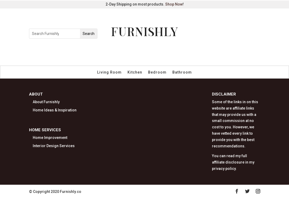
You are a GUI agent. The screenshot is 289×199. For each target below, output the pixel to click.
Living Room (109, 72)
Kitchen (134, 72)
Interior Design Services (54, 146)
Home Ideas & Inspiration (55, 110)
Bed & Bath (147, 54)
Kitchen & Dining (114, 54)
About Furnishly (46, 102)
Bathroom (182, 72)
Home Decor (80, 54)
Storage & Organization (186, 54)
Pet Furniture (169, 60)
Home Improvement (50, 137)
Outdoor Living (230, 54)
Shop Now (174, 4)
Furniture (53, 54)
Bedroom (157, 72)
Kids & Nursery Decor (129, 60)
